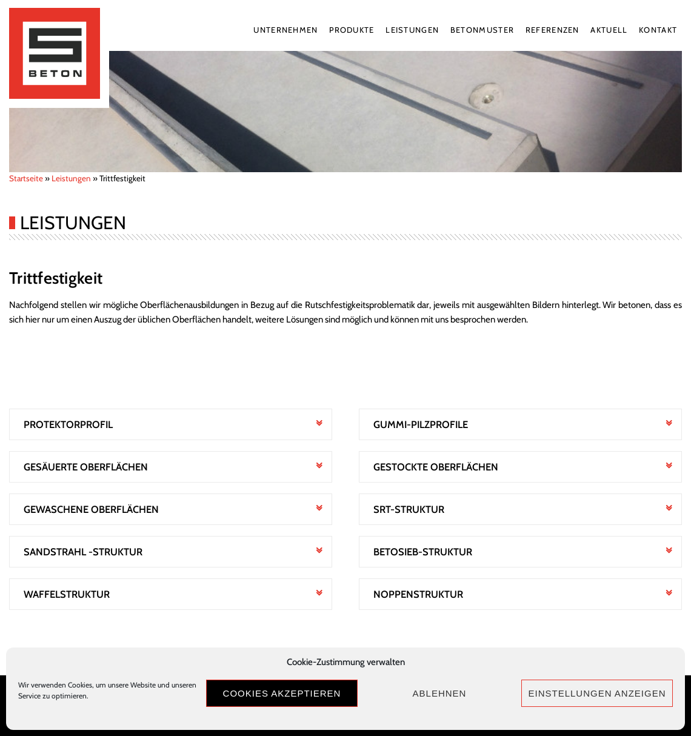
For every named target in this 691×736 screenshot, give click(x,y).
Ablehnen (440, 693)
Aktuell (608, 30)
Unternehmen (285, 30)
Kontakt (658, 30)
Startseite (26, 178)
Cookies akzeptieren (282, 693)
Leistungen (412, 30)
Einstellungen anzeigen (597, 693)
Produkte (351, 30)
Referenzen (552, 30)
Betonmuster (482, 30)
